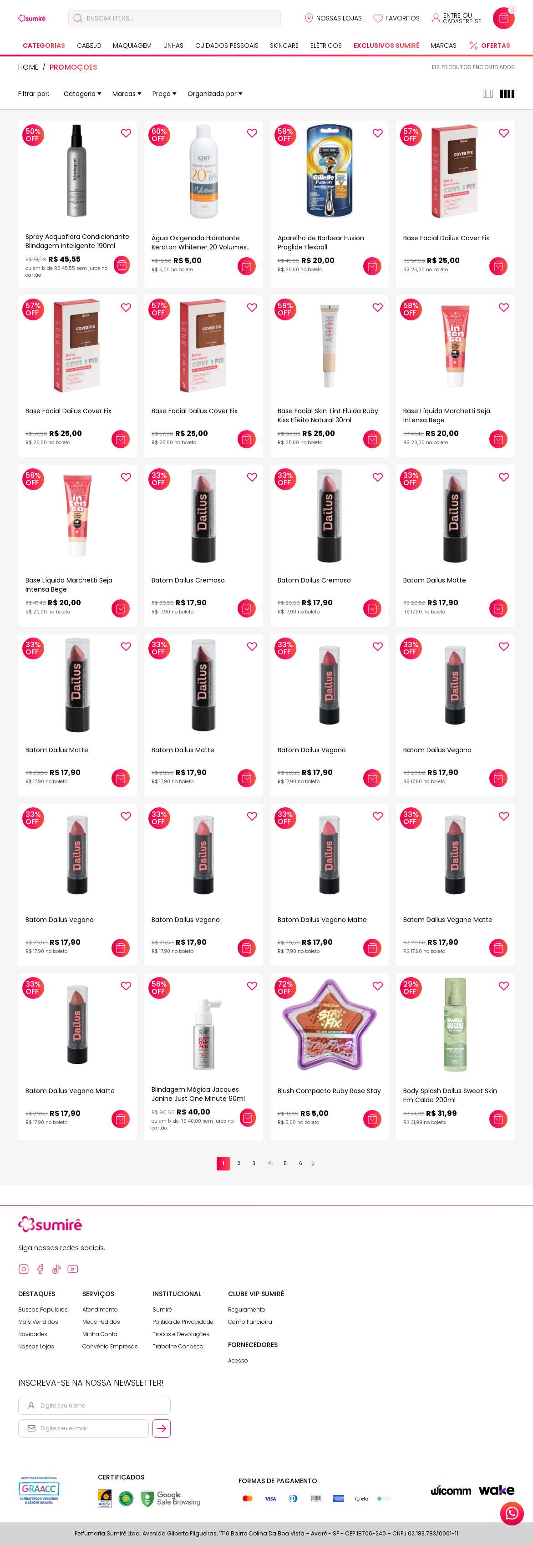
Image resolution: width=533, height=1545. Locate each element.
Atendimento (100, 1309)
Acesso (238, 1360)
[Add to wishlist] (126, 133)
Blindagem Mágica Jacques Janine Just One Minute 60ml (198, 1094)
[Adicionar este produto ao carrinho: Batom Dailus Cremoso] (247, 608)
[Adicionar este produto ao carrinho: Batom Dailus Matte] (498, 608)
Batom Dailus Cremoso (188, 580)
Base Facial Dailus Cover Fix (446, 238)
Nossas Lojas (339, 18)
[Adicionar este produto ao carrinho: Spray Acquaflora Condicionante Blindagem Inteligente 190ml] (121, 265)
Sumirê (162, 1309)
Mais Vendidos (38, 1322)
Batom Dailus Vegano (312, 750)
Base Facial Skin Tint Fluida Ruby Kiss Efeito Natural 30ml (328, 415)
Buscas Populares (43, 1309)
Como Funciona (250, 1322)
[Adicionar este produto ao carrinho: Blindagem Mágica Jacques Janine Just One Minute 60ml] (247, 1118)
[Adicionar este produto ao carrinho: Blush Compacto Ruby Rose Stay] (372, 1119)
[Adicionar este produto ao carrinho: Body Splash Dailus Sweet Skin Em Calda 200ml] (498, 1119)
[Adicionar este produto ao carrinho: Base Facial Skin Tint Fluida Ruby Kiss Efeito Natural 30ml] (372, 439)
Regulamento (246, 1309)
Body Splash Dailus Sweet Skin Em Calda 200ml (450, 1095)
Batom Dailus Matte (434, 580)
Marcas (444, 45)
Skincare (284, 45)
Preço (164, 93)
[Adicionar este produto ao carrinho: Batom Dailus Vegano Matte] (372, 948)
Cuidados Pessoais (227, 45)
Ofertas (495, 45)
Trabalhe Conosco (177, 1346)
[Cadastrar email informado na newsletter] (161, 1428)
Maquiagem (132, 45)
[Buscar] (77, 18)
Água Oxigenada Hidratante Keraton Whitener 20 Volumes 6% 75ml (199, 247)
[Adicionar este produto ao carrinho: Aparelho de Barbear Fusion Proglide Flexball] (372, 266)
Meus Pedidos (101, 1322)
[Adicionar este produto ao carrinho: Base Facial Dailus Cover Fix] (498, 266)
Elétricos (326, 45)
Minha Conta (99, 1334)
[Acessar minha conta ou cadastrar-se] (456, 18)
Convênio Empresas (110, 1346)
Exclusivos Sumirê (386, 45)
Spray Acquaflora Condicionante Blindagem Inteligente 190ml (77, 241)
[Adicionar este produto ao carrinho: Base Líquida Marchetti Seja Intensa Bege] (498, 439)
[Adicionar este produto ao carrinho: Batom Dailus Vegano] (372, 778)
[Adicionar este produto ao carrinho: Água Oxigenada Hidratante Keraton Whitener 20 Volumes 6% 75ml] (247, 266)
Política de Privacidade (182, 1322)
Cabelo (89, 45)
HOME (28, 67)
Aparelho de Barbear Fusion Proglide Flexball (321, 242)
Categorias (44, 45)
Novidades (32, 1334)
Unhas (173, 45)
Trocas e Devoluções (180, 1334)
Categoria (83, 93)
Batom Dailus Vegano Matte (322, 919)
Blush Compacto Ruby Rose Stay (329, 1090)
